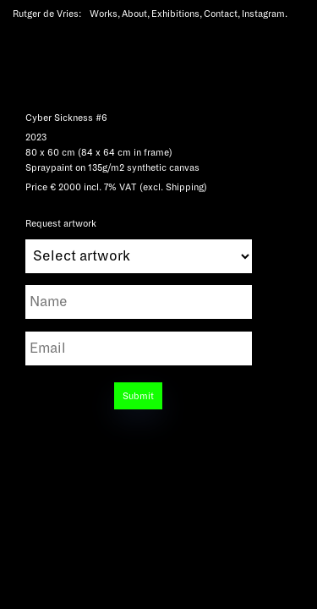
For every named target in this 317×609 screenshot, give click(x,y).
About (134, 13)
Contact (221, 13)
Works (104, 13)
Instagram (263, 13)
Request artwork (138, 237)
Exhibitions (175, 13)
